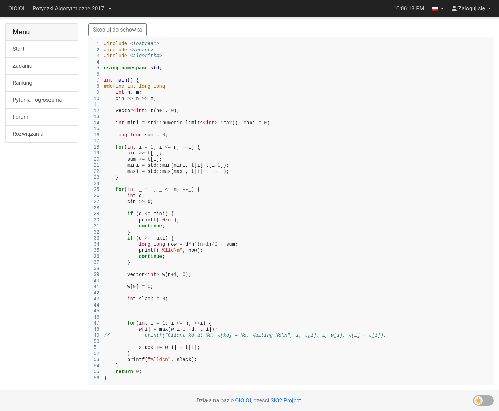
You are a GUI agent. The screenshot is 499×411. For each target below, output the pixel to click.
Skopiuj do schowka (117, 29)
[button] (71, 8)
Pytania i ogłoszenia (37, 100)
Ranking (22, 82)
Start (18, 48)
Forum (20, 117)
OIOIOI (16, 8)
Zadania (22, 65)
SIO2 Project (286, 400)
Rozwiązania (27, 134)
